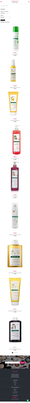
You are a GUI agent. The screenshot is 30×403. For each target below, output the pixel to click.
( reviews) (15, 53)
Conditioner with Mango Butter (15, 120)
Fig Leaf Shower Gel (15, 196)
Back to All (2, 20)
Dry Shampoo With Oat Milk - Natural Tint (15, 234)
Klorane (15, 55)
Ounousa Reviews (14, 399)
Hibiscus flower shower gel (15, 158)
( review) (15, 86)
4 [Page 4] (16, 352)
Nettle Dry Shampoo (15, 54)
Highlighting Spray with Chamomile (15, 87)
